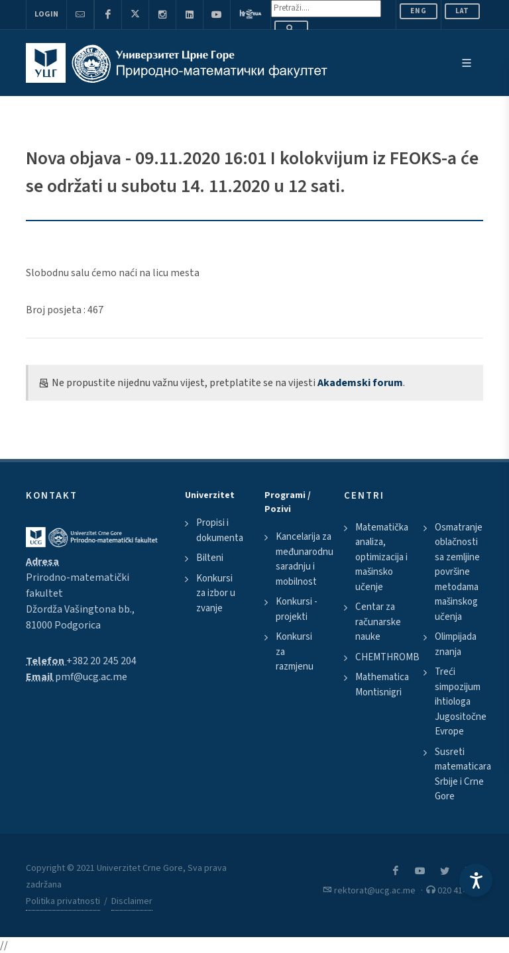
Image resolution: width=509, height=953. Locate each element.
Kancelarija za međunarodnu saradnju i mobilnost (304, 559)
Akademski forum (360, 383)
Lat (462, 11)
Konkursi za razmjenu (294, 652)
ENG (418, 11)
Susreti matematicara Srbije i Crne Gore (463, 774)
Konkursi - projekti (296, 609)
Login (46, 14)
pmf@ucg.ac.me (91, 677)
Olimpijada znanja (456, 644)
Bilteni (209, 558)
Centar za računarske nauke (378, 622)
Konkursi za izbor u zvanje (215, 593)
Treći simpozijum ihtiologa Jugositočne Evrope (460, 701)
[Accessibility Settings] (475, 880)
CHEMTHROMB (387, 657)
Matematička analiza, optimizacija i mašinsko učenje (381, 557)
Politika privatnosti (63, 901)
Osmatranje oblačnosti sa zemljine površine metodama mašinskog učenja (458, 572)
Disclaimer (131, 901)
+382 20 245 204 (101, 661)
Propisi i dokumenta (219, 530)
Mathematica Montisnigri (382, 684)
